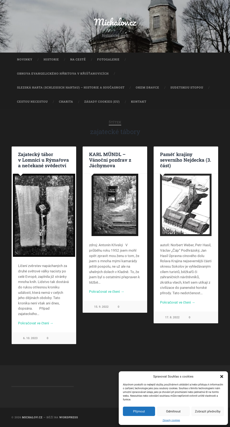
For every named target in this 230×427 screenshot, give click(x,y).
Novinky (24, 59)
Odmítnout (173, 411)
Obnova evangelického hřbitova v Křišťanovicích (63, 73)
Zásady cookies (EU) (102, 101)
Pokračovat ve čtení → (35, 323)
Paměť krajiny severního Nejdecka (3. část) (185, 160)
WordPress (68, 417)
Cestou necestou (32, 101)
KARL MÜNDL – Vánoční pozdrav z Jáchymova (110, 160)
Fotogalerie (108, 59)
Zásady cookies (171, 420)
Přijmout (139, 411)
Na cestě (78, 59)
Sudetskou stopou (186, 87)
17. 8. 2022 (172, 317)
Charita (66, 101)
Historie (51, 59)
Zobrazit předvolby (207, 411)
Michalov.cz (115, 22)
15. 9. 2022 (101, 307)
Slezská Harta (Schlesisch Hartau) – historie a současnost (71, 87)
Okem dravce (147, 87)
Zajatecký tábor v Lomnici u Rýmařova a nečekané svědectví (43, 160)
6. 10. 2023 (30, 338)
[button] (222, 376)
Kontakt (138, 101)
